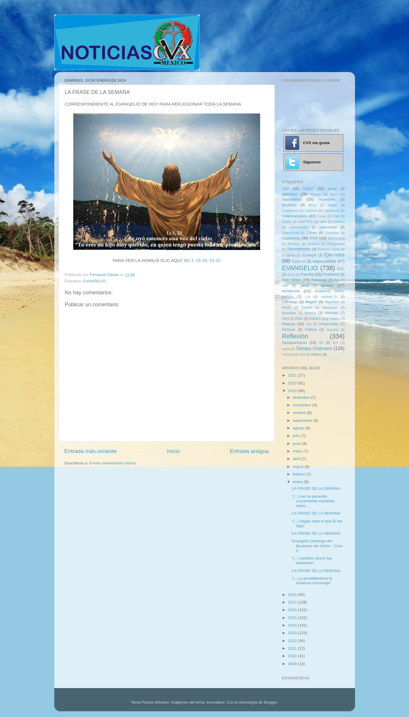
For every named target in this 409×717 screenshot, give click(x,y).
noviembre (302, 405)
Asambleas (292, 199)
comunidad (328, 227)
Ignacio (327, 285)
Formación (291, 280)
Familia (307, 274)
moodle (307, 307)
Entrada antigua (249, 451)
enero (298, 482)
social (286, 349)
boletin (332, 205)
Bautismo (289, 205)
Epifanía (298, 261)
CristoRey (332, 233)
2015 (293, 617)
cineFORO (305, 221)
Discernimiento (299, 249)
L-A (307, 296)
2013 (293, 633)
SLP (335, 342)
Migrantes (332, 302)
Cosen (312, 233)
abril (297, 459)
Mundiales (289, 313)
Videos (316, 354)
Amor (334, 194)
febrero (300, 474)
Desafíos (294, 244)
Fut (337, 280)
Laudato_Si (329, 296)
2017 (293, 602)
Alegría (316, 194)
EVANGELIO (94, 281)
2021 (293, 375)
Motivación (329, 307)
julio (297, 435)
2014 (293, 625)
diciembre (302, 397)
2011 (293, 648)
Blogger (270, 702)
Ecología (309, 255)
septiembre (303, 420)
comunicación (299, 227)
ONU (299, 318)
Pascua (288, 324)
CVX (314, 238)
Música (310, 313)
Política (311, 330)
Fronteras (319, 280)
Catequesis (331, 210)
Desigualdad (336, 244)
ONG (285, 318)
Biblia (312, 205)
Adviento (289, 194)
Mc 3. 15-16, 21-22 (202, 260)
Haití (285, 285)
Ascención (327, 199)
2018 (293, 594)
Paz (308, 324)
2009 (293, 664)
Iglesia (304, 285)
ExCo (291, 274)
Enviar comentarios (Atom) (112, 463)
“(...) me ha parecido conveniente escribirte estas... (313, 501)
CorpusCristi (290, 233)
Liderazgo (289, 302)
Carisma (311, 210)
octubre (300, 412)
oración (315, 318)
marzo (299, 466)
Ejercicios (334, 254)
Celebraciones (294, 216)
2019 (293, 391)
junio (297, 443)
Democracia (336, 238)
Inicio (173, 451)
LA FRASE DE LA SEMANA (316, 488)
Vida (302, 354)
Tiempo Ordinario (314, 348)
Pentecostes (328, 324)
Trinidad (287, 354)
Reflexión (295, 336)
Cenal (321, 216)
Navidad (331, 313)
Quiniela (332, 329)
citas (323, 221)
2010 (293, 656)
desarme (313, 244)
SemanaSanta (294, 342)
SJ (321, 343)
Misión (286, 307)
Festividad (331, 274)
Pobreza (288, 330)
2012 (293, 641)
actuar (332, 189)
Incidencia (291, 291)
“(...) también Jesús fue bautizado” (312, 560)
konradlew (215, 702)
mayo (298, 451)
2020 (293, 383)
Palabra (334, 318)
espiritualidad (324, 261)
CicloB (286, 221)
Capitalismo (290, 210)
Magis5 (311, 302)
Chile (336, 216)
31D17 (308, 188)
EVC (341, 269)
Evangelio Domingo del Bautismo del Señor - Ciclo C (317, 545)
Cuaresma (291, 238)
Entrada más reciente (91, 451)
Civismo (338, 221)
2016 (293, 610)
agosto (299, 428)
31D (285, 188)
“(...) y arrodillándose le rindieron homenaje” (312, 580)
